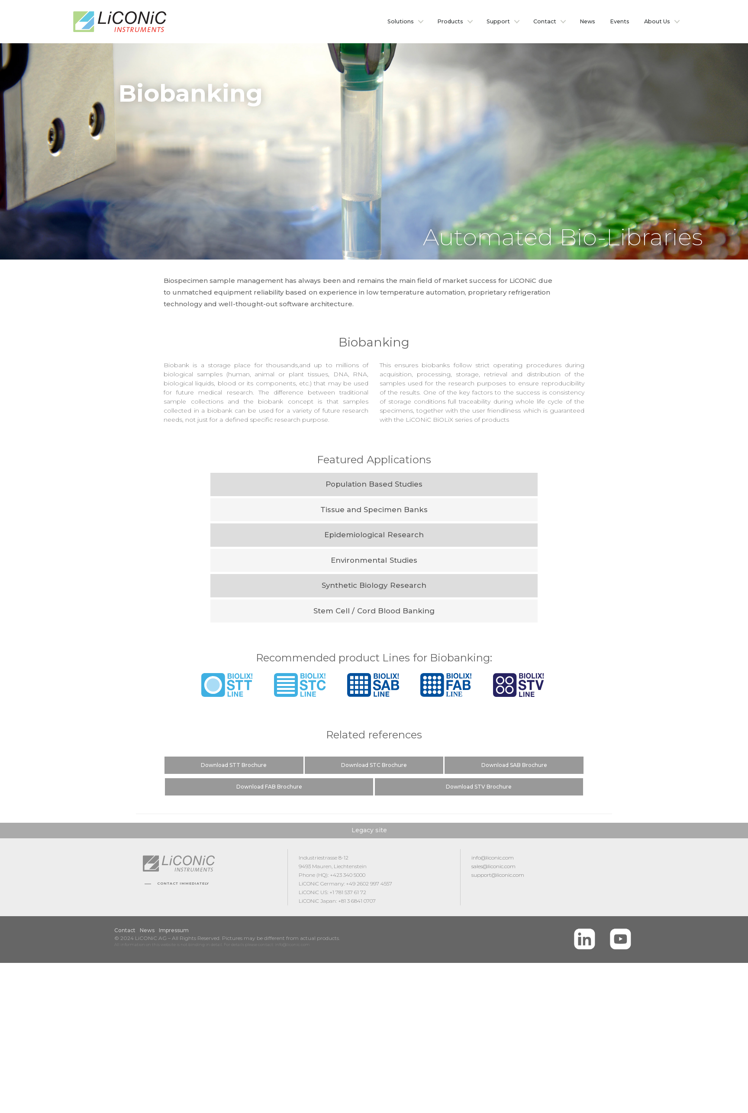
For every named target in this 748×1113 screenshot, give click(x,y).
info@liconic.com (492, 857)
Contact (544, 21)
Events (619, 21)
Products (450, 21)
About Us (657, 21)
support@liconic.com (497, 875)
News (587, 21)
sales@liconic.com (493, 866)
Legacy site (369, 830)
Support (498, 21)
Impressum (174, 930)
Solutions (400, 21)
